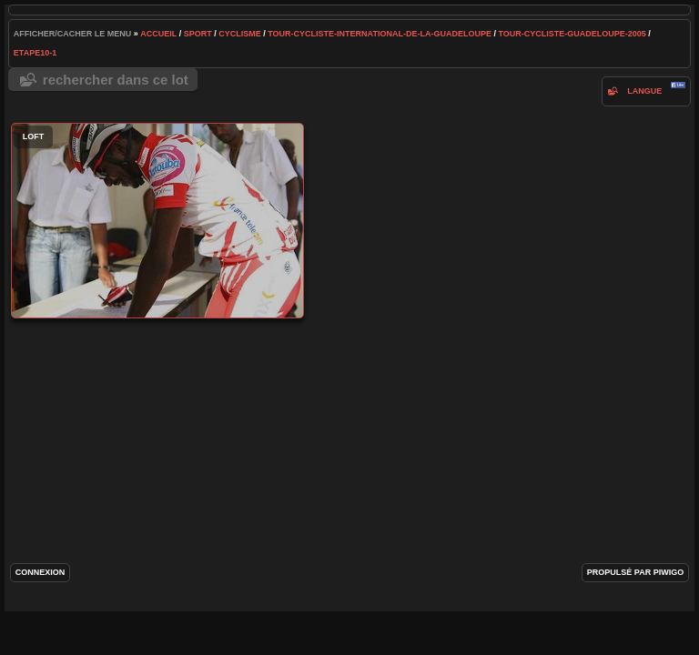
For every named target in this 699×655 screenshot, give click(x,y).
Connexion (40, 572)
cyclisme (239, 33)
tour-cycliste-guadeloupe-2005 (571, 33)
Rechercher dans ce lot (115, 79)
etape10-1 (35, 52)
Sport (198, 33)
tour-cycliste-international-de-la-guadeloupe (379, 33)
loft (157, 220)
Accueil (158, 33)
